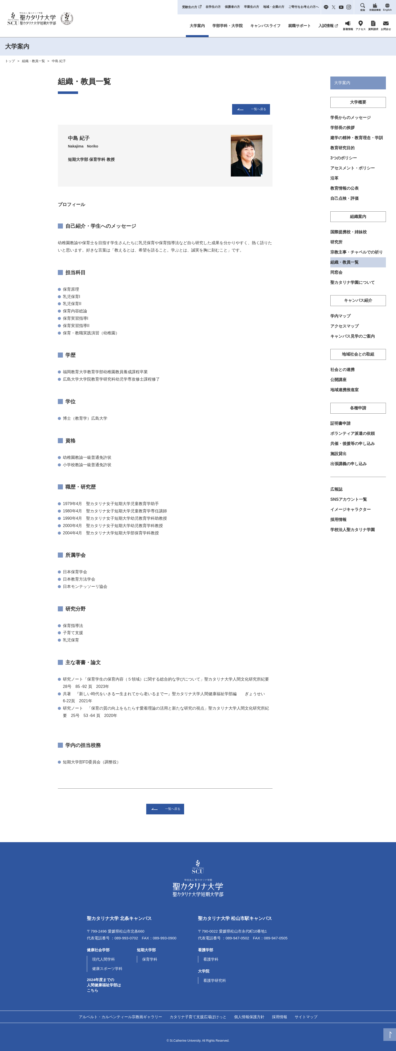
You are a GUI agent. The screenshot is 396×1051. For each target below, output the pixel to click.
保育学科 (149, 959)
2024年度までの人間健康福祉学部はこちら (104, 985)
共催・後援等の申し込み (352, 448)
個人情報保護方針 (249, 1017)
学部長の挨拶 (342, 128)
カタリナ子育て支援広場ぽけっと (198, 1017)
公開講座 (338, 384)
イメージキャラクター (350, 515)
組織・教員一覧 (33, 61)
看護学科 (210, 959)
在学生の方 (213, 7)
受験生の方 (189, 7)
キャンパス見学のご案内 (352, 340)
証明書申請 (340, 428)
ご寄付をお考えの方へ (303, 7)
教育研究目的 (342, 148)
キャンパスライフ (265, 25)
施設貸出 (338, 459)
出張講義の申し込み (348, 469)
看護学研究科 (214, 980)
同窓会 (336, 275)
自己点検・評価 (344, 200)
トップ (10, 61)
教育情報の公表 (344, 190)
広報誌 (336, 495)
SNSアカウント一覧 (348, 505)
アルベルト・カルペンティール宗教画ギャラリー (120, 1017)
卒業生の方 (251, 7)
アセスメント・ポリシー (352, 169)
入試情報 (326, 25)
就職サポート (299, 25)
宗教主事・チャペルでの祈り (356, 254)
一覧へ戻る (258, 109)
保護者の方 (232, 7)
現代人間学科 (103, 959)
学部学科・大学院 (227, 25)
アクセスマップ (344, 329)
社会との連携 (342, 373)
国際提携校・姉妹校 (348, 234)
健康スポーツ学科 (107, 968)
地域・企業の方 (273, 7)
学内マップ (340, 319)
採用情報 (338, 525)
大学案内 (197, 25)
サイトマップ (306, 1017)
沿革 (334, 180)
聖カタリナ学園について (352, 285)
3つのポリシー (343, 159)
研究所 (336, 244)
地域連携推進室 (344, 394)
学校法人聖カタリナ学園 (352, 536)
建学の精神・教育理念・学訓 (356, 138)
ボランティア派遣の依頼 (352, 438)
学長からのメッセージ (350, 118)
